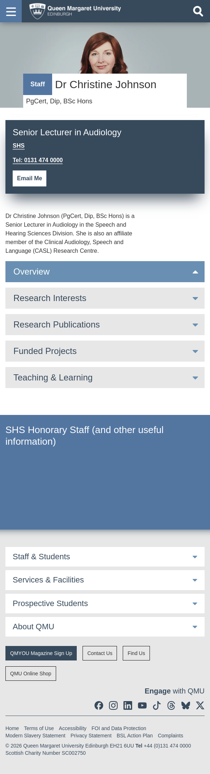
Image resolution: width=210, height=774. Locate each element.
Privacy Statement (91, 735)
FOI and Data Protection (119, 728)
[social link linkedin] (127, 705)
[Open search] (198, 11)
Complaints (170, 735)
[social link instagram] (113, 705)
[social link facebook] (98, 705)
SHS (19, 146)
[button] (11, 11)
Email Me (29, 178)
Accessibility (73, 728)
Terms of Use (39, 728)
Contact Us (99, 653)
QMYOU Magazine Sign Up (41, 653)
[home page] (73, 11)
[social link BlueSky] (185, 705)
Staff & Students (41, 556)
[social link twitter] (200, 705)
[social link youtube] (142, 705)
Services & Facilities (48, 579)
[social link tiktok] (156, 705)
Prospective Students (50, 603)
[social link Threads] (171, 705)
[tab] (105, 271)
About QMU (33, 626)
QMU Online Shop (30, 673)
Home (12, 728)
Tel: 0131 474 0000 (38, 160)
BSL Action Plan (135, 735)
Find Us (136, 653)
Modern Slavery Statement (35, 735)
